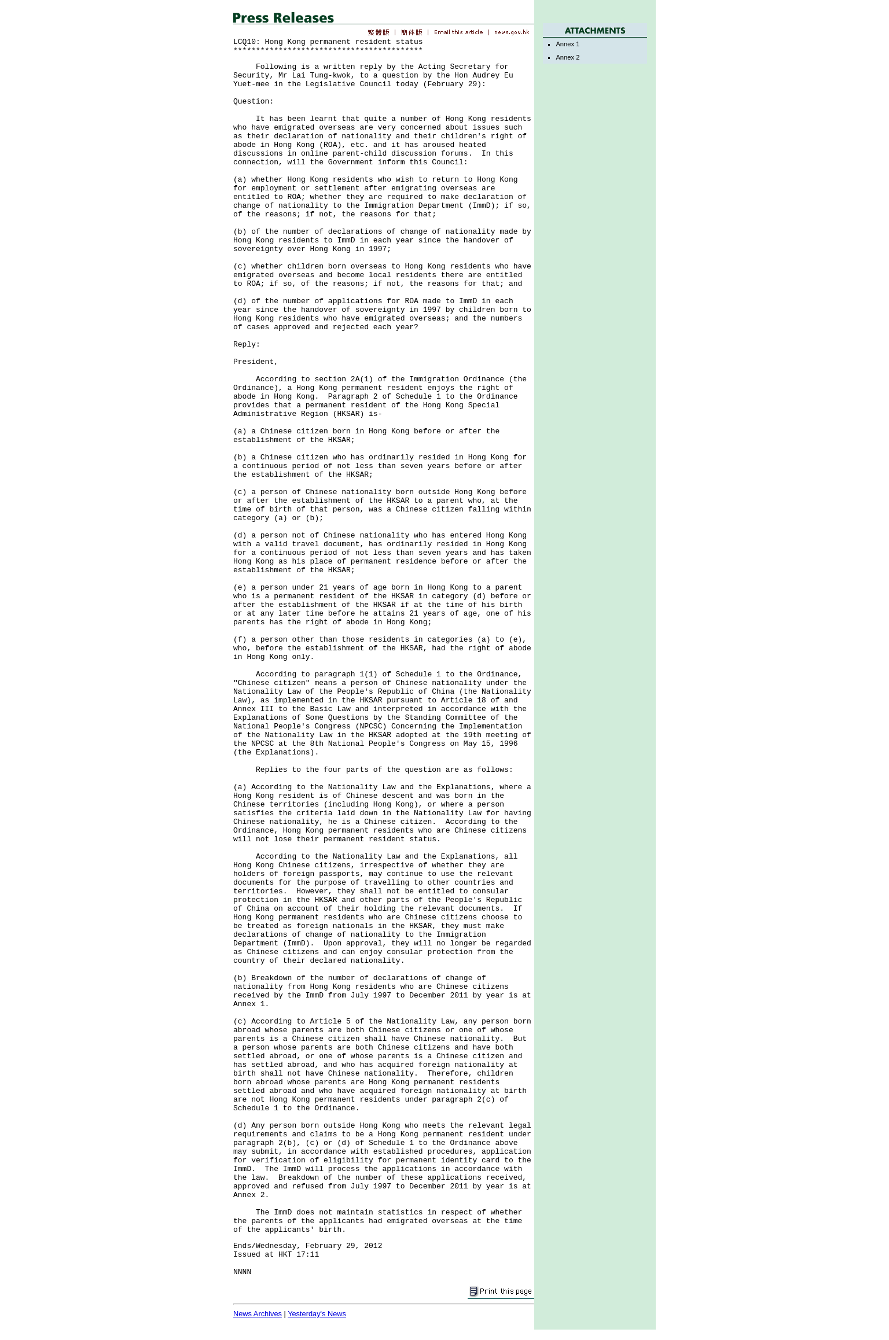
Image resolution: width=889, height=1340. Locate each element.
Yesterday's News (317, 1313)
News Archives (257, 1313)
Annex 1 (567, 44)
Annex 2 (567, 57)
